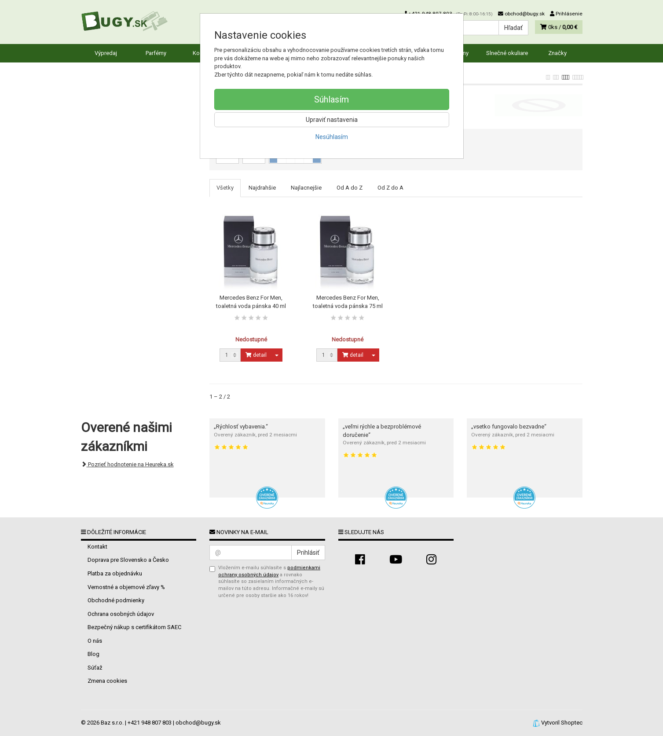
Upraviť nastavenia (332, 119)
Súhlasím (331, 99)
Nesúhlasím (331, 136)
